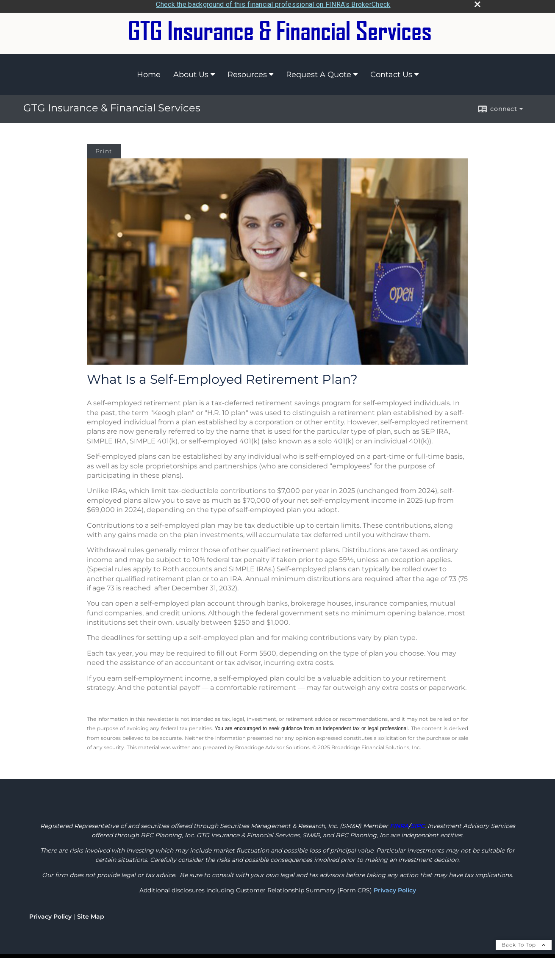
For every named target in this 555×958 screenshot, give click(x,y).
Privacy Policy (395, 888)
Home (149, 71)
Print (103, 148)
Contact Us (391, 71)
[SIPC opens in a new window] (418, 823)
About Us (190, 71)
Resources (247, 71)
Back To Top (524, 942)
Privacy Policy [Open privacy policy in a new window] (50, 914)
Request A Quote (318, 71)
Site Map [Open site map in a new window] (90, 914)
